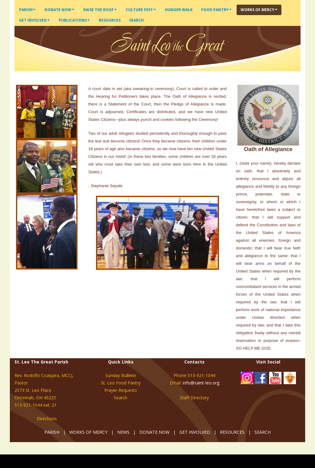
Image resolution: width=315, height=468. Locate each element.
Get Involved (34, 20)
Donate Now (59, 9)
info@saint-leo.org (201, 383)
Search (136, 20)
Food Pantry (216, 9)
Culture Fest (141, 9)
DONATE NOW (154, 432)
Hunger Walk (179, 9)
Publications (74, 20)
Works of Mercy (259, 9)
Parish (27, 9)
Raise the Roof (100, 9)
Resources (110, 20)
